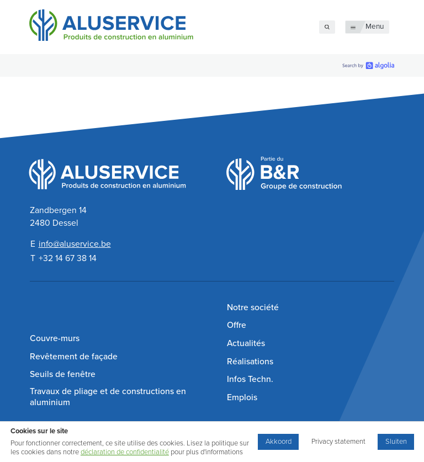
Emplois (242, 397)
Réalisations (250, 362)
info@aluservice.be (75, 244)
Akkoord (279, 441)
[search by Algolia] (368, 66)
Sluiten (396, 441)
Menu (374, 26)
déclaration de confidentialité (125, 452)
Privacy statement (338, 441)
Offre (236, 325)
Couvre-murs (55, 338)
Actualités (246, 343)
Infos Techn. (250, 379)
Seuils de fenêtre (63, 374)
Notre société (253, 307)
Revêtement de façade (74, 357)
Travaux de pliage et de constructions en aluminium (108, 396)
